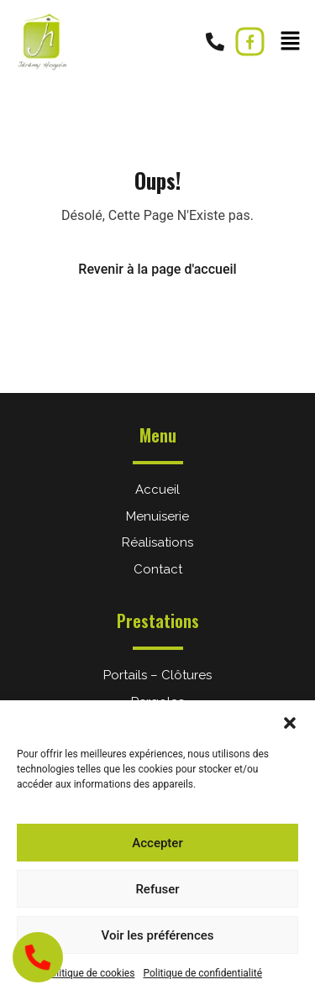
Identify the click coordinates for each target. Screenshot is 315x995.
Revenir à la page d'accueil (157, 269)
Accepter (157, 843)
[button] (289, 721)
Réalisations (157, 542)
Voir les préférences (158, 935)
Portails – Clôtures (157, 675)
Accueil (157, 489)
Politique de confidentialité (202, 973)
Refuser (157, 889)
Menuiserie (157, 516)
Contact (158, 569)
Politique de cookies (89, 973)
